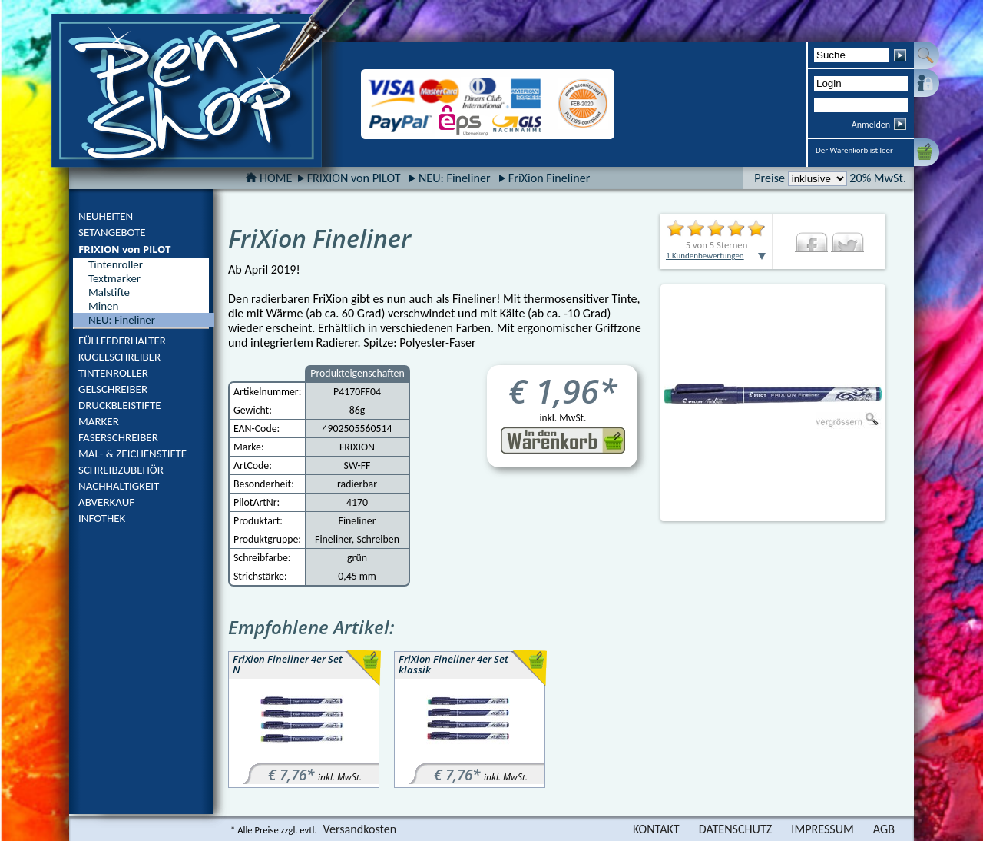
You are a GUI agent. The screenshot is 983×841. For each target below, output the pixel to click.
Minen (103, 306)
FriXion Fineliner (549, 178)
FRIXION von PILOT (124, 249)
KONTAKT (656, 829)
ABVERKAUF (106, 502)
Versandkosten (360, 829)
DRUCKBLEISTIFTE (119, 405)
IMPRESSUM (822, 829)
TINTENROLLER (113, 373)
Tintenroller (115, 264)
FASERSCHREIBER (118, 437)
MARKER (98, 421)
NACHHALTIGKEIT (118, 486)
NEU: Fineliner (455, 178)
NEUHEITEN (105, 216)
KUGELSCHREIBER (119, 357)
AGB (884, 829)
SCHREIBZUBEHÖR (121, 470)
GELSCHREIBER (112, 389)
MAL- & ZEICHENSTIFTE (132, 453)
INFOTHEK (101, 518)
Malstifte (109, 292)
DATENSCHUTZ (736, 829)
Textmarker (114, 278)
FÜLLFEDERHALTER (122, 340)
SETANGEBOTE (112, 232)
